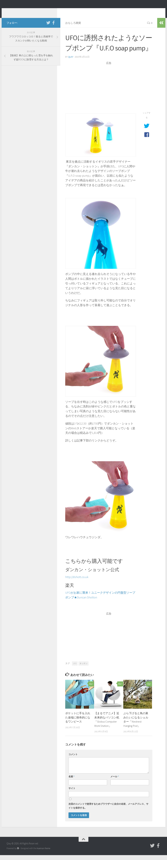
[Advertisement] (108, 92)
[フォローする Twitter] (48, 28)
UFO (74, 668)
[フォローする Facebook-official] (53, 28)
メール (114, 781)
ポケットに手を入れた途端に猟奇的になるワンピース (77, 722)
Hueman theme (43, 853)
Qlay (13, 11)
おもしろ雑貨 (73, 27)
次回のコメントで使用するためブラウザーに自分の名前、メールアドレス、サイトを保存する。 (108, 810)
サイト (71, 793)
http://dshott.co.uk (76, 582)
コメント (73, 759)
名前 (71, 781)
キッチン (83, 668)
